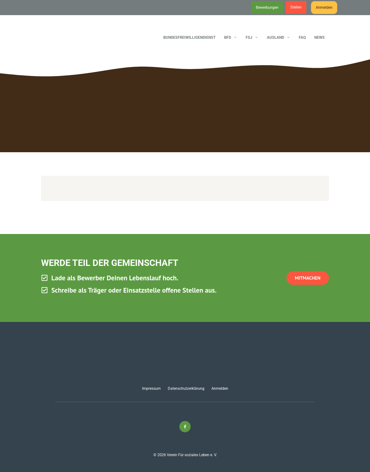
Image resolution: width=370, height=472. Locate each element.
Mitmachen (307, 278)
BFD (232, 37)
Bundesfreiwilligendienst (189, 37)
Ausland (280, 37)
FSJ (254, 37)
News (319, 37)
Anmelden (324, 7)
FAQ (302, 37)
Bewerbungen (267, 7)
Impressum (151, 388)
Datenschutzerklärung (186, 388)
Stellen (296, 7)
